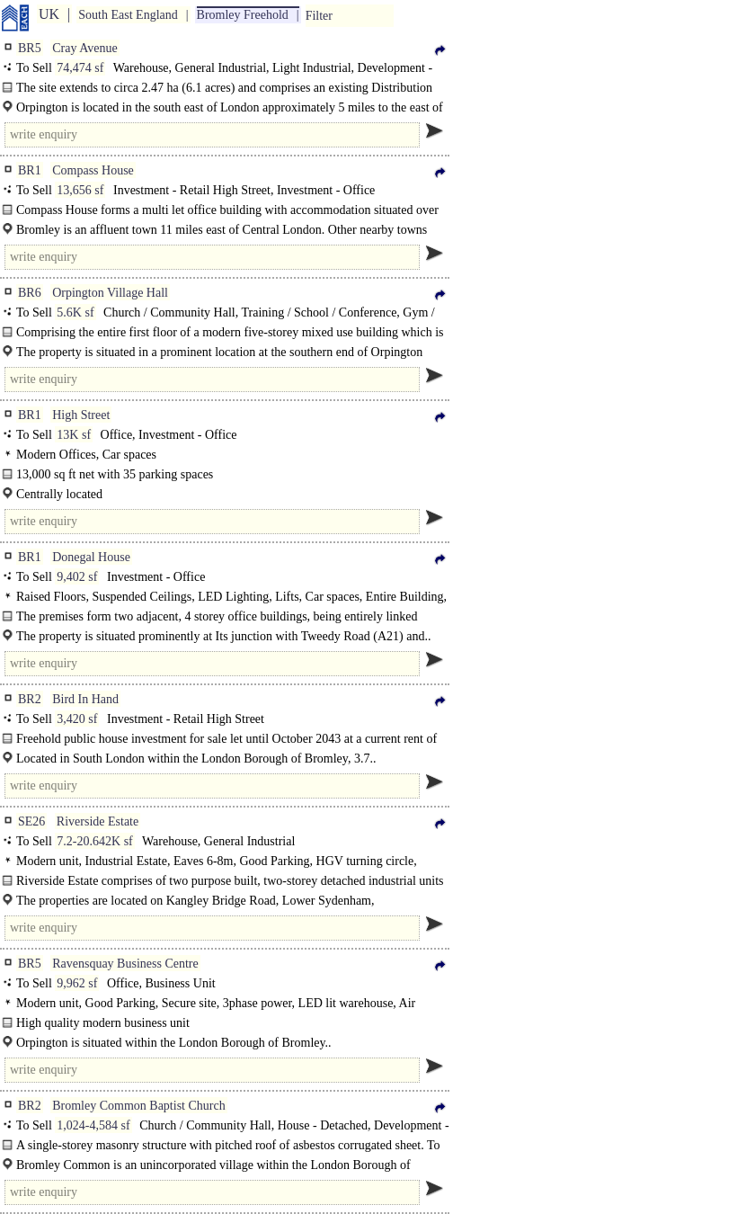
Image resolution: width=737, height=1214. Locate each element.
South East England (127, 15)
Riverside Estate (97, 821)
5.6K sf (75, 312)
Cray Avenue (84, 48)
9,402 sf (77, 577)
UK (49, 14)
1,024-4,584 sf (93, 1125)
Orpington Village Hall (110, 292)
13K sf (74, 435)
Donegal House (91, 557)
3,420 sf (77, 719)
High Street (81, 415)
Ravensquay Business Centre (125, 963)
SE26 (31, 821)
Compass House (93, 170)
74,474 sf (80, 68)
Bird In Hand (85, 699)
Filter (319, 15)
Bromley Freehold (243, 15)
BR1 (29, 170)
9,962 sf (77, 983)
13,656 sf (80, 190)
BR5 (29, 48)
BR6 (29, 292)
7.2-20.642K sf (94, 841)
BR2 (29, 699)
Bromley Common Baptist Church (139, 1105)
